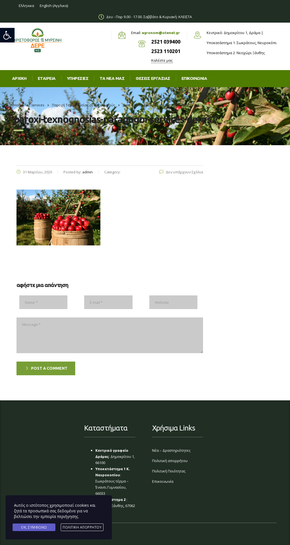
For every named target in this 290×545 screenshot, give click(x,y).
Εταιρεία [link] (47, 78)
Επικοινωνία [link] (162, 481)
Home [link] (18, 105)
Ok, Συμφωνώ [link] (34, 527)
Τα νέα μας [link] (112, 78)
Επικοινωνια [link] (194, 78)
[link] (7, 35)
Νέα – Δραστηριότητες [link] (171, 450)
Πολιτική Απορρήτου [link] (82, 527)
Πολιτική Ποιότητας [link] (168, 471)
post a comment (46, 368)
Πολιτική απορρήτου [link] (170, 460)
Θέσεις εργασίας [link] (153, 78)
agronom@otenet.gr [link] (161, 33)
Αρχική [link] (19, 78)
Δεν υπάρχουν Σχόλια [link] (181, 172)
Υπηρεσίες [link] (78, 78)
